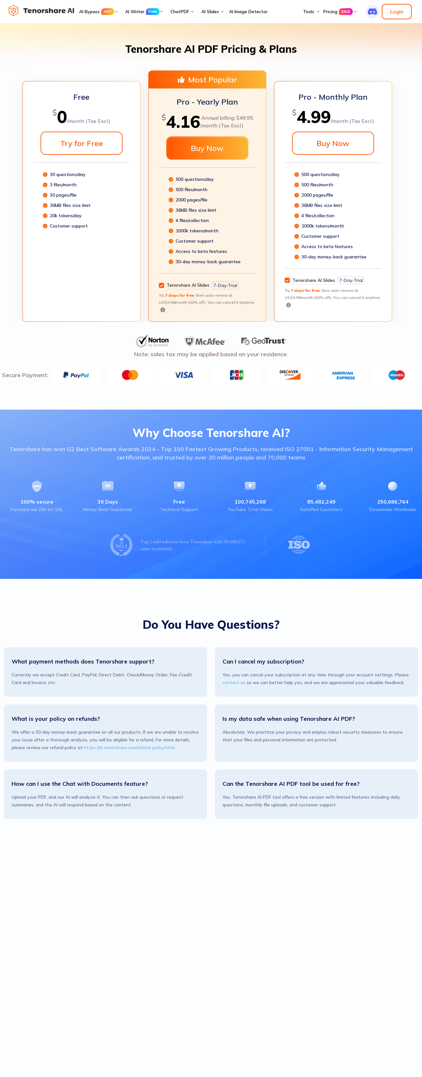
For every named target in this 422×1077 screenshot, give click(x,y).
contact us (234, 682)
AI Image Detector (248, 11)
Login (396, 11)
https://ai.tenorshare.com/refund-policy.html (129, 747)
